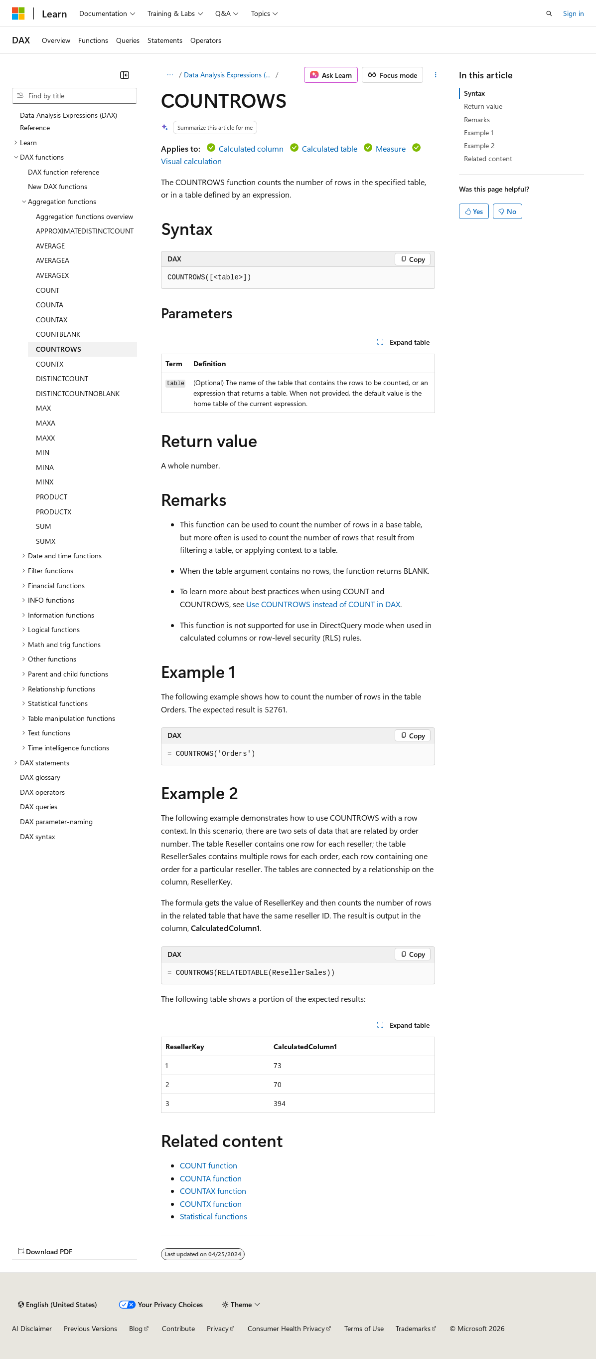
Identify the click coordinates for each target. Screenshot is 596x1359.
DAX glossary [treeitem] (40, 777)
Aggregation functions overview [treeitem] (84, 216)
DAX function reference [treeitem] (63, 172)
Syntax (474, 93)
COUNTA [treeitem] (49, 304)
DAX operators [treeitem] (42, 792)
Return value (483, 106)
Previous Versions (90, 1328)
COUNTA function (211, 1178)
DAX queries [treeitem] (38, 806)
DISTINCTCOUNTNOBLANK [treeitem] (78, 393)
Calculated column (251, 148)
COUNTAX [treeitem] (51, 319)
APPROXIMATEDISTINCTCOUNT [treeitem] (85, 230)
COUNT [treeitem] (47, 290)
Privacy (218, 1328)
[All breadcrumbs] (169, 75)
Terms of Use (364, 1328)
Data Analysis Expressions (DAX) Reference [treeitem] (68, 121)
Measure (391, 148)
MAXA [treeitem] (45, 423)
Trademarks (413, 1328)
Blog (136, 1328)
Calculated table (329, 148)
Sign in (573, 13)
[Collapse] (124, 75)
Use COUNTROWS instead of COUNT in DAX (323, 604)
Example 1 (478, 132)
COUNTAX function (213, 1190)
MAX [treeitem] (43, 408)
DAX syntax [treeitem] (37, 836)
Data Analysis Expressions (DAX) (229, 74)
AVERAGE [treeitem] (50, 245)
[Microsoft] (18, 13)
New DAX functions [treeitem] (57, 186)
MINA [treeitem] (45, 467)
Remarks (477, 119)
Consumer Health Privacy (286, 1328)
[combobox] (74, 96)
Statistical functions (213, 1216)
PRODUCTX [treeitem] (53, 511)
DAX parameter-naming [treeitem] (56, 821)
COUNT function (208, 1165)
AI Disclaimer (32, 1328)
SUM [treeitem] (43, 526)
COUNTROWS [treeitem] (58, 349)
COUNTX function (211, 1203)
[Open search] (549, 13)
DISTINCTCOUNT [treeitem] (62, 378)
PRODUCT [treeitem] (51, 496)
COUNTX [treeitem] (49, 364)
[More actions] (436, 75)
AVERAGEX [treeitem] (52, 275)
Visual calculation (191, 161)
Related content (488, 158)
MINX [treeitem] (44, 481)
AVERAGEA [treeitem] (52, 260)
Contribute (178, 1328)
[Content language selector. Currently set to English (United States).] (57, 1305)
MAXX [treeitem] (45, 438)
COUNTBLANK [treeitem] (58, 334)
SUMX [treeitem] (45, 541)
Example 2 (479, 145)
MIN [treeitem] (42, 452)
